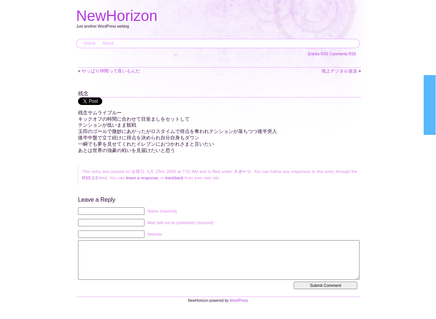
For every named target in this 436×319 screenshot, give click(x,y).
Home (90, 43)
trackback (174, 178)
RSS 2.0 (90, 178)
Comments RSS (342, 54)
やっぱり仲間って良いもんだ (111, 71)
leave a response (142, 178)
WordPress (239, 308)
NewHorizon (117, 15)
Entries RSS (318, 54)
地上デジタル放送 (339, 71)
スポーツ (242, 171)
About (108, 43)
